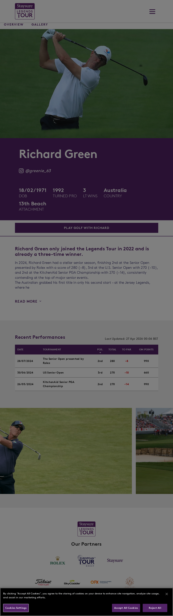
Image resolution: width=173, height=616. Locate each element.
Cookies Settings (16, 608)
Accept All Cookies (126, 608)
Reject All (155, 608)
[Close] (166, 594)
